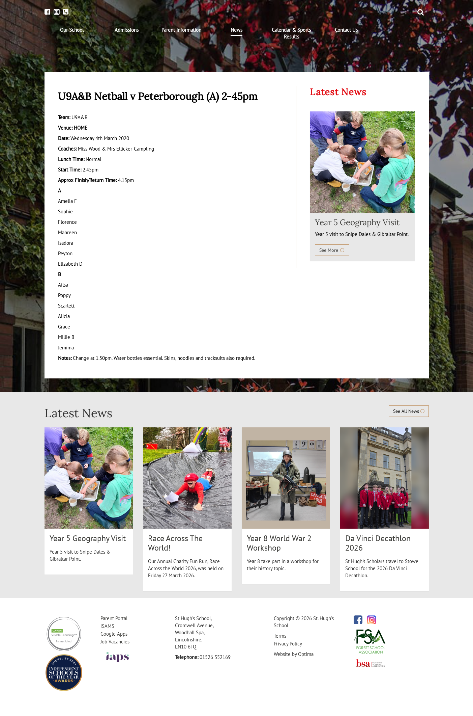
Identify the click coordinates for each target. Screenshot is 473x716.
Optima (306, 654)
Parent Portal (113, 618)
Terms (280, 636)
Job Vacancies (114, 641)
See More (332, 250)
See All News (408, 411)
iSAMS (107, 626)
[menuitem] (72, 30)
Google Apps (113, 634)
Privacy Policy (288, 643)
